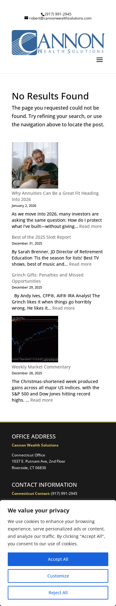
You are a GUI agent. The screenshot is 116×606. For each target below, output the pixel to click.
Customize (58, 576)
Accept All (58, 559)
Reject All (58, 592)
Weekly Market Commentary (41, 367)
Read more (90, 226)
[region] (58, 553)
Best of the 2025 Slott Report (41, 237)
